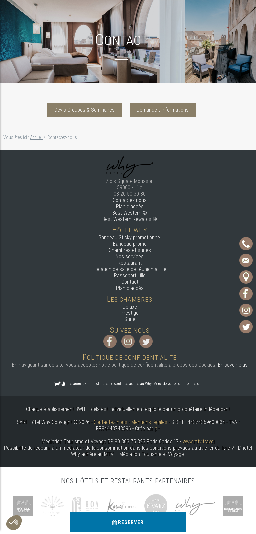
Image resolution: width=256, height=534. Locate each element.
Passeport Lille (130, 275)
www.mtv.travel (199, 441)
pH (157, 428)
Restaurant (130, 263)
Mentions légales (149, 422)
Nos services (130, 256)
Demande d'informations (163, 110)
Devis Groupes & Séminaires (84, 110)
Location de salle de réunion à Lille (129, 269)
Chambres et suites (130, 250)
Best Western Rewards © (129, 219)
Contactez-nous (130, 200)
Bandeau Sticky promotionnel (130, 237)
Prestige (130, 313)
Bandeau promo (130, 244)
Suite (129, 319)
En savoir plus (233, 365)
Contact (129, 282)
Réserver (128, 522)
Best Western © (129, 213)
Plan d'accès (130, 206)
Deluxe (130, 307)
